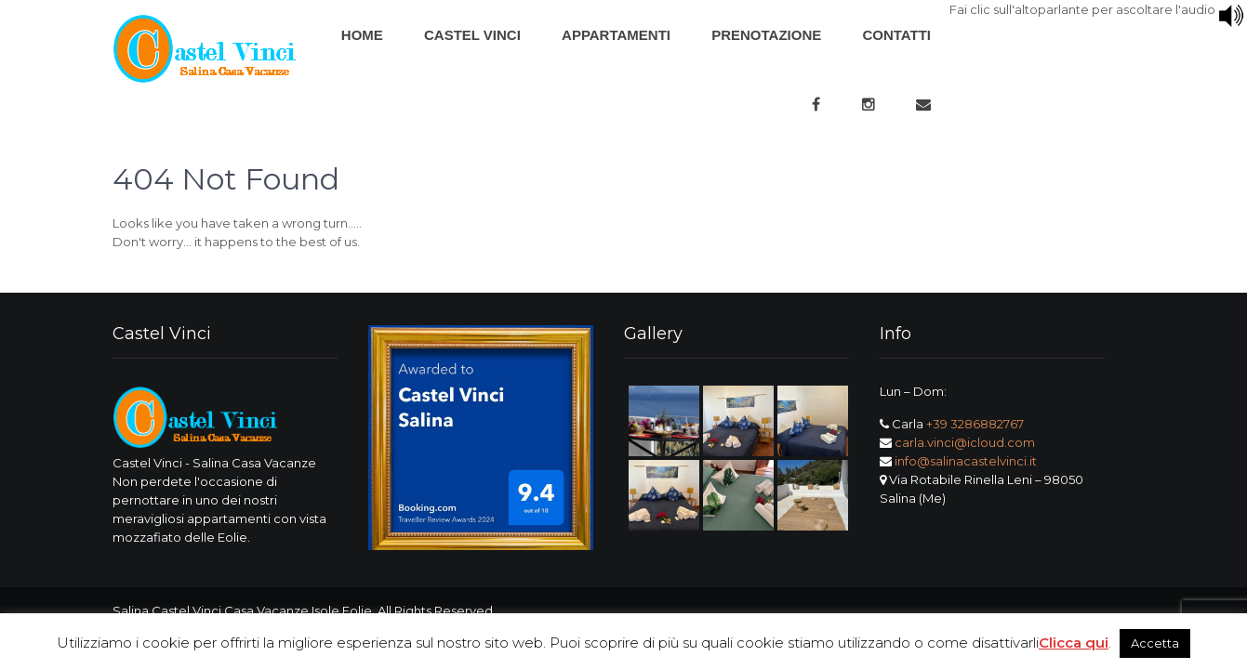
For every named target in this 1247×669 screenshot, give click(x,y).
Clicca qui (1073, 642)
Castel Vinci (472, 35)
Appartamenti (616, 35)
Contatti (896, 35)
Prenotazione (766, 35)
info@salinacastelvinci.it (966, 460)
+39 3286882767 (975, 423)
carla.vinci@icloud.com (965, 442)
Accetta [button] (1155, 643)
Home (362, 35)
